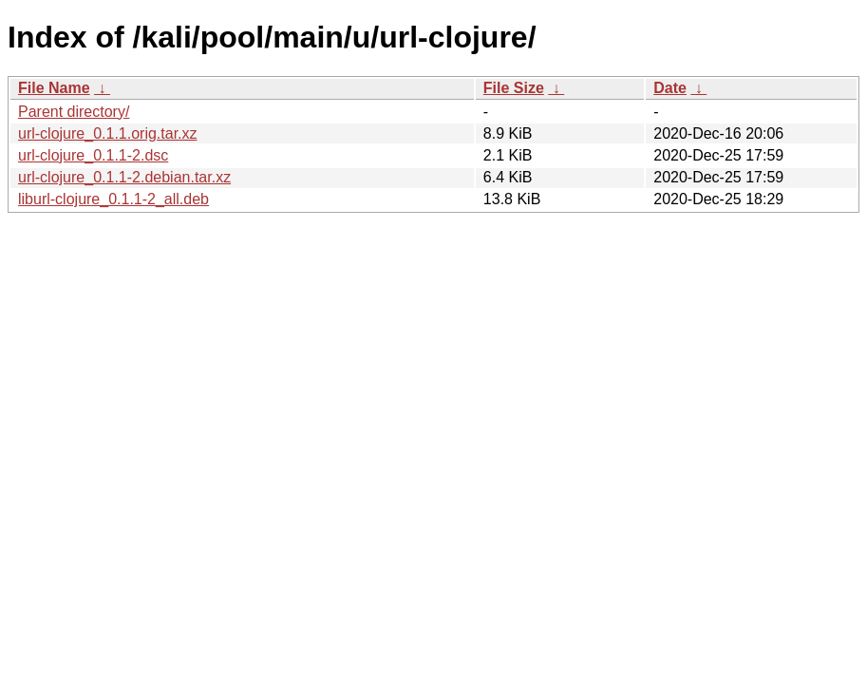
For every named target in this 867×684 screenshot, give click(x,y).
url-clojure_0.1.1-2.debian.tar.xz (124, 177)
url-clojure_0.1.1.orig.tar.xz (108, 133)
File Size (513, 88)
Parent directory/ (73, 112)
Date (670, 88)
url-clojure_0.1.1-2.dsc (93, 155)
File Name (54, 88)
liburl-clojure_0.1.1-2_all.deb (113, 199)
